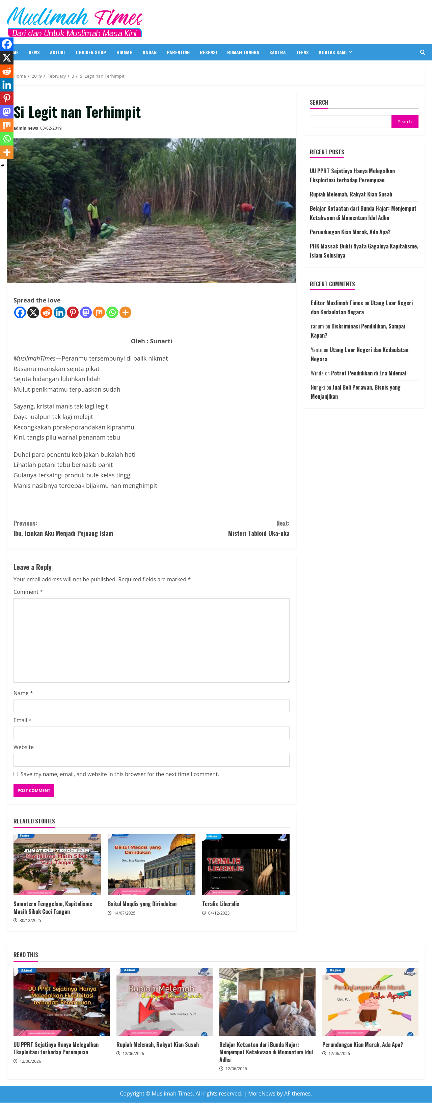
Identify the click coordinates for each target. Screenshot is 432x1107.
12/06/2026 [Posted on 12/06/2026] (30, 1061)
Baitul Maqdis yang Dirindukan (151, 864)
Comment (28, 592)
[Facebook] (20, 312)
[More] (125, 312)
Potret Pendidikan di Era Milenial (368, 373)
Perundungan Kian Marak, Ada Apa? (350, 232)
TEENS (302, 52)
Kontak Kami (333, 52)
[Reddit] (46, 312)
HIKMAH (124, 52)
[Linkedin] (59, 312)
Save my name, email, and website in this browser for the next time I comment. (120, 774)
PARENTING (178, 52)
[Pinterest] (73, 312)
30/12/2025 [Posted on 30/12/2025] (30, 920)
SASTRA (277, 52)
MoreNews (261, 1093)
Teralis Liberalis (246, 864)
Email (23, 720)
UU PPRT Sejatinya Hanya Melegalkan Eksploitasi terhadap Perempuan (62, 1002)
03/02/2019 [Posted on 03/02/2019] (51, 128)
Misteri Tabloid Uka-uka (221, 528)
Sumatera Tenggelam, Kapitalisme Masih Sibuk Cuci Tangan (57, 864)
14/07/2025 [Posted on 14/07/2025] (124, 913)
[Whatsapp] (112, 312)
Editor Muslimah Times (337, 303)
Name (23, 693)
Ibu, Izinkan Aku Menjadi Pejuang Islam (83, 528)
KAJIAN (150, 52)
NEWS (34, 52)
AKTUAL (58, 52)
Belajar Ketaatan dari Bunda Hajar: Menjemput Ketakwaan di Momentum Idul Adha (267, 1002)
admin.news (26, 128)
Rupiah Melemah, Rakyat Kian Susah (351, 194)
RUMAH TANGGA (243, 52)
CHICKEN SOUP (91, 52)
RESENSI (208, 52)
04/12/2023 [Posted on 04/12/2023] (219, 913)
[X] (33, 312)
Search (319, 102)
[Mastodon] (86, 312)
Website (24, 747)
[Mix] (99, 312)
